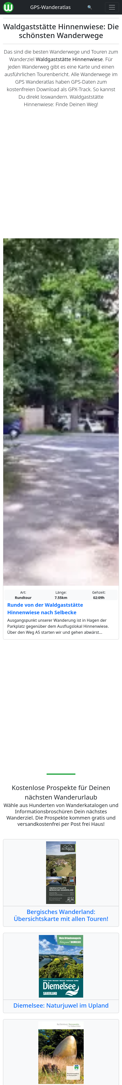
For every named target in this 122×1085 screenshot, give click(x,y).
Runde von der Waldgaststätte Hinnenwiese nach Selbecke (45, 608)
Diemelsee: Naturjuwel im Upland (61, 1005)
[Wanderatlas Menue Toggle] (112, 7)
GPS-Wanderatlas (50, 7)
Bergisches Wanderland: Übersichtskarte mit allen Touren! (61, 915)
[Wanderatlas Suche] (89, 7)
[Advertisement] (61, 173)
